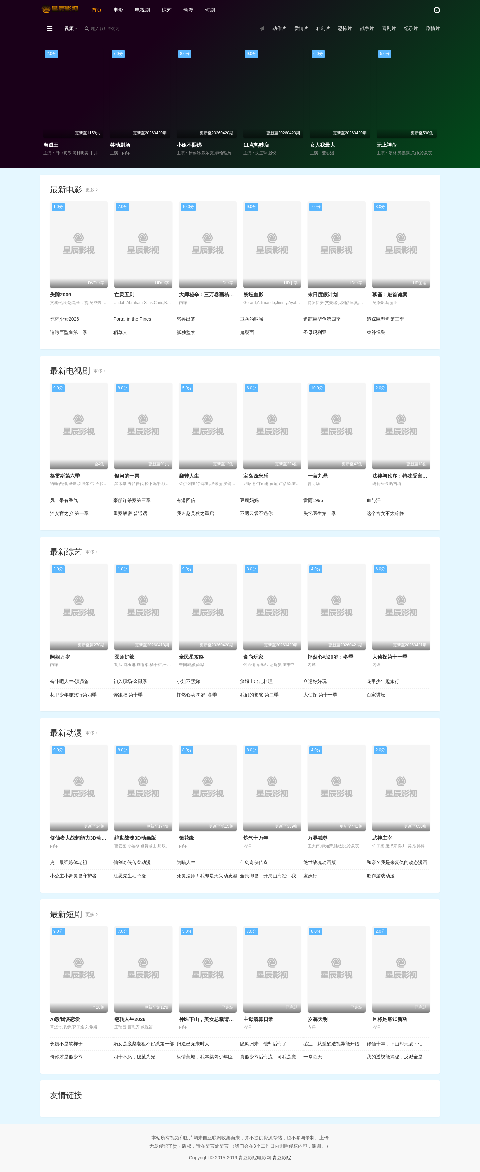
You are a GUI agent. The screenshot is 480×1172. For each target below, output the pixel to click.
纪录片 (411, 28)
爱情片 (301, 28)
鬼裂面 (247, 332)
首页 (97, 10)
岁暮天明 (318, 1019)
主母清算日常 (258, 1019)
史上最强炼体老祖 (68, 862)
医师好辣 (124, 657)
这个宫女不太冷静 (385, 513)
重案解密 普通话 (130, 513)
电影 (118, 10)
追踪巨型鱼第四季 (322, 319)
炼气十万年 (255, 838)
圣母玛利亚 (315, 332)
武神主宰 (382, 838)
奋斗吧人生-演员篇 (69, 681)
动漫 (188, 10)
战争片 (367, 28)
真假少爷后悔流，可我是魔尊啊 (271, 1056)
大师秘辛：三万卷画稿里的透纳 (214, 294)
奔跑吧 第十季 (128, 694)
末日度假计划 (323, 294)
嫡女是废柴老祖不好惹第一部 (143, 1043)
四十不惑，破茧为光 (134, 1056)
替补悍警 (376, 332)
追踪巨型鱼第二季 (68, 332)
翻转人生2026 (129, 1019)
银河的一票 (126, 476)
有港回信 (186, 500)
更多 (91, 189)
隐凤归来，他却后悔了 (263, 1043)
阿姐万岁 (60, 657)
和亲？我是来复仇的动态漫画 (397, 862)
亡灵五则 (124, 294)
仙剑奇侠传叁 (254, 862)
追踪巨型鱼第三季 (385, 319)
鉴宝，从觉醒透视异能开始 (331, 1043)
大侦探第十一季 (389, 657)
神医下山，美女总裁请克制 (209, 1019)
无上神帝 (387, 145)
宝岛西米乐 (255, 476)
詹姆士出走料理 (256, 681)
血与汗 (374, 500)
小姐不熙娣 (189, 145)
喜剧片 (389, 28)
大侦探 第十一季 (320, 694)
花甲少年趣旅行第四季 (73, 694)
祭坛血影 (253, 294)
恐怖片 (345, 28)
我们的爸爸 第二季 (259, 694)
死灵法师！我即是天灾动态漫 (207, 875)
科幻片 (323, 28)
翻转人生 (189, 476)
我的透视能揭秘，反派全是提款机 (398, 1056)
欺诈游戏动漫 (381, 875)
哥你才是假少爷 (66, 1056)
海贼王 (50, 145)
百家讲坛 (376, 694)
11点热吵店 (256, 145)
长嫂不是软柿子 (66, 1043)
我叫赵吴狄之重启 (195, 513)
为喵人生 (186, 862)
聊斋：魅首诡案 (389, 294)
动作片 (279, 28)
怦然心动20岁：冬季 (330, 657)
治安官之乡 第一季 (69, 513)
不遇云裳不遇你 (256, 513)
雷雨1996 (313, 500)
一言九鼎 (318, 476)
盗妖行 (310, 875)
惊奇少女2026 (64, 319)
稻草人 (120, 332)
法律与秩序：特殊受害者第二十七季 (412, 476)
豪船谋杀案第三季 (132, 500)
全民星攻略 (191, 657)
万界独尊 (318, 838)
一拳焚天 (312, 1056)
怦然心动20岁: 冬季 (197, 694)
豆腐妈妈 (249, 500)
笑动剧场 (120, 145)
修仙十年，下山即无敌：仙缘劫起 (398, 1043)
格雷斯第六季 (65, 476)
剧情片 (433, 28)
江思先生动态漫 (129, 875)
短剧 (210, 10)
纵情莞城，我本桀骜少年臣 (205, 1056)
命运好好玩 (315, 681)
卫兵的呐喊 (251, 319)
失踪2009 (60, 294)
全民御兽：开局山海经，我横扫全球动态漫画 (271, 875)
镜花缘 (186, 838)
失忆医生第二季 (319, 513)
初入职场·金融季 (130, 681)
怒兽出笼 (186, 319)
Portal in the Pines (132, 319)
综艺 (167, 10)
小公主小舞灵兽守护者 (73, 875)
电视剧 (142, 10)
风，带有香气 (64, 500)
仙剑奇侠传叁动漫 (132, 862)
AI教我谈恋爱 (65, 1019)
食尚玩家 (253, 657)
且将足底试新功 (389, 1019)
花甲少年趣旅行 (383, 681)
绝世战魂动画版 (319, 862)
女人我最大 (322, 145)
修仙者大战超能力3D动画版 (80, 838)
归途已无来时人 (193, 1043)
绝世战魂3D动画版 (135, 838)
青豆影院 (281, 1157)
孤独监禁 (186, 332)
